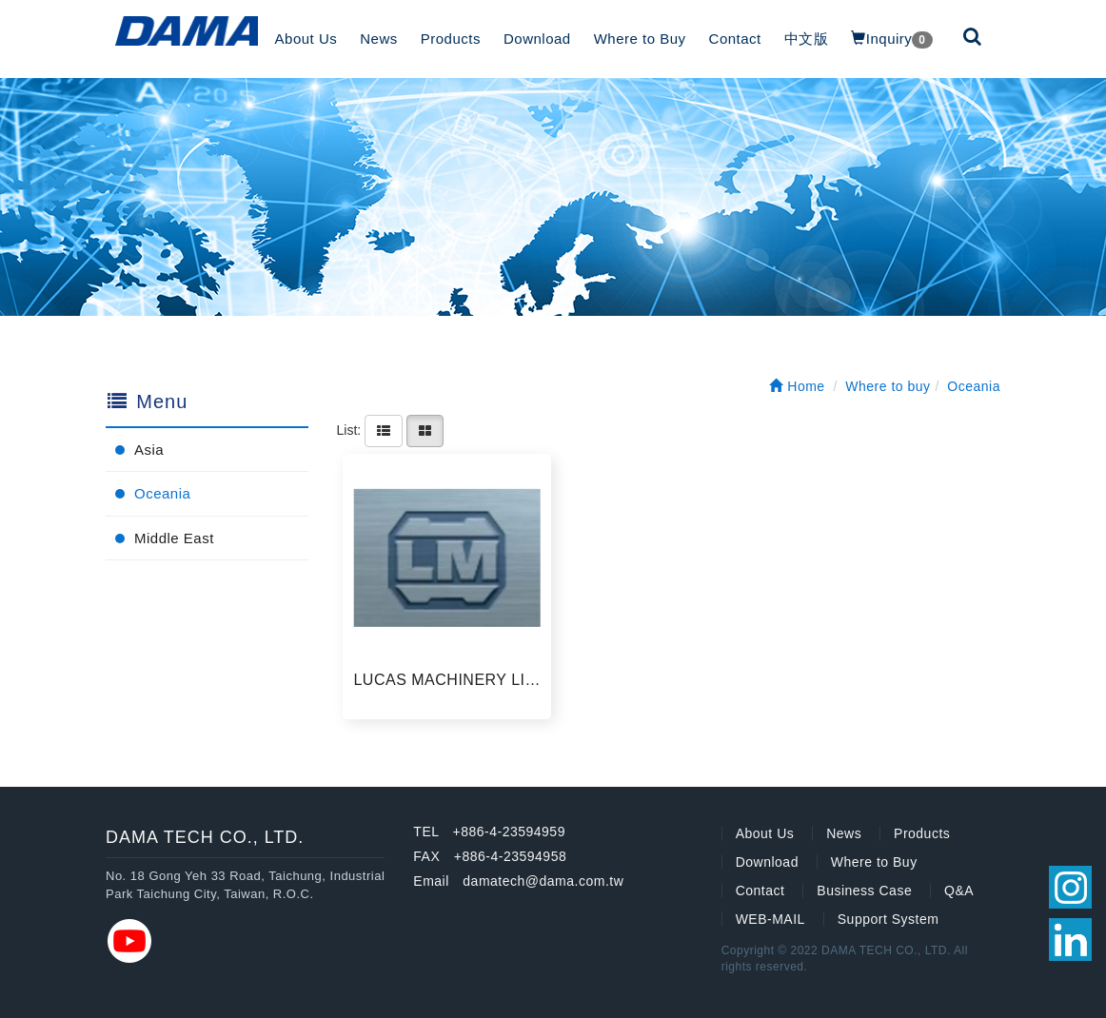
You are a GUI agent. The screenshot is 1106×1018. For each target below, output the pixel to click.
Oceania (162, 493)
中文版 (806, 38)
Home (796, 386)
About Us (306, 38)
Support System (888, 919)
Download (537, 38)
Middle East (174, 538)
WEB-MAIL (770, 919)
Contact (735, 38)
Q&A (959, 890)
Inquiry (891, 39)
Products (451, 38)
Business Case (864, 890)
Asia (149, 449)
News (379, 38)
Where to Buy (640, 38)
